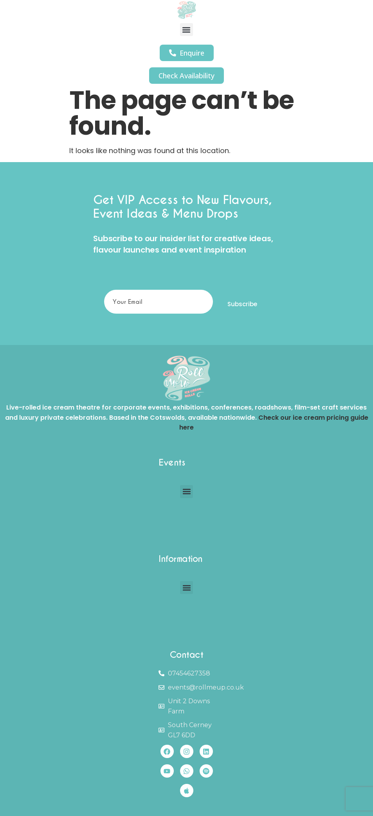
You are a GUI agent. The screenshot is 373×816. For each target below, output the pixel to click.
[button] (186, 29)
